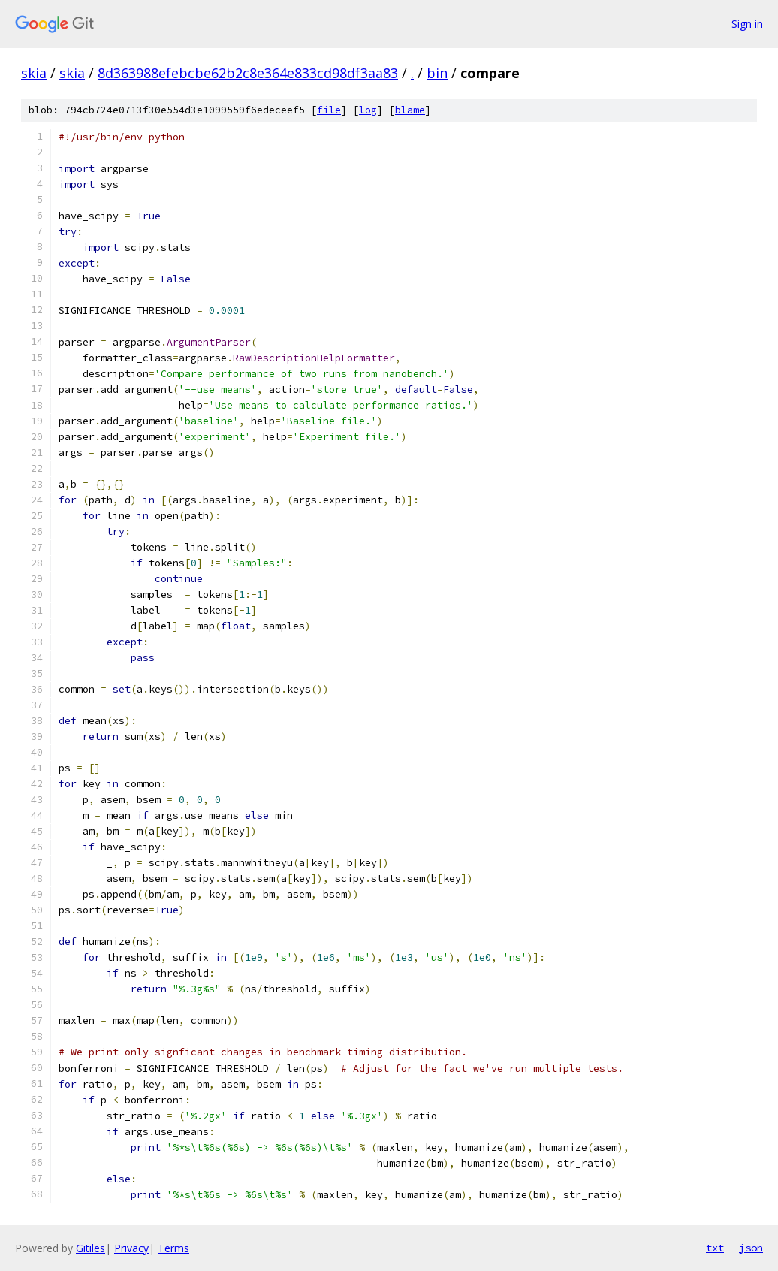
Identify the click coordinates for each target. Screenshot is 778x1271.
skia (34, 73)
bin (437, 73)
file (329, 110)
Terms (173, 1248)
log (368, 110)
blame (410, 110)
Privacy (131, 1248)
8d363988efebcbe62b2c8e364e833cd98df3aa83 (248, 73)
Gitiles (90, 1248)
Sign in (747, 24)
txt (715, 1247)
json (751, 1247)
